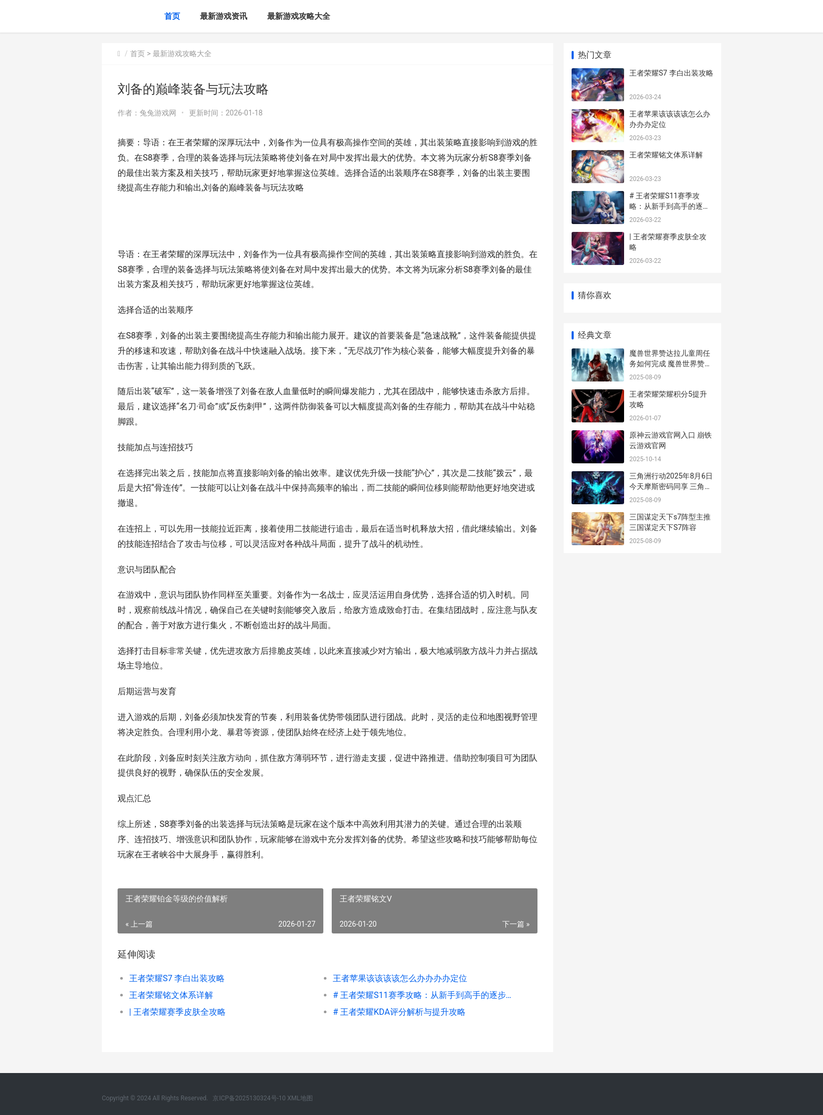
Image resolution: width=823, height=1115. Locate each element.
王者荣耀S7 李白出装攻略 (177, 978)
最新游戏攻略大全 (298, 16)
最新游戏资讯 (223, 16)
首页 (172, 16)
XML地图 (299, 1098)
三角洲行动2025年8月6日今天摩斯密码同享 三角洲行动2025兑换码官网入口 (671, 486)
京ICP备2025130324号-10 (249, 1098)
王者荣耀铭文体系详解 (171, 995)
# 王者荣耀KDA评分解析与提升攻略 (399, 1012)
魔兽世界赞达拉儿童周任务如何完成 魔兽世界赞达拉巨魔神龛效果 (670, 363)
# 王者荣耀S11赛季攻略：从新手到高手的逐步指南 (424, 995)
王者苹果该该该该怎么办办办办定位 (400, 978)
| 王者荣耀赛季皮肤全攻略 (177, 1012)
